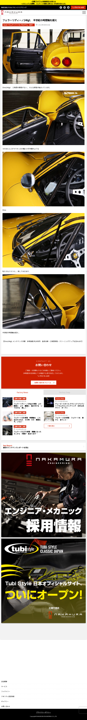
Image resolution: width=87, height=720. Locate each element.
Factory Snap (64, 392)
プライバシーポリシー (43, 712)
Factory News (22, 392)
